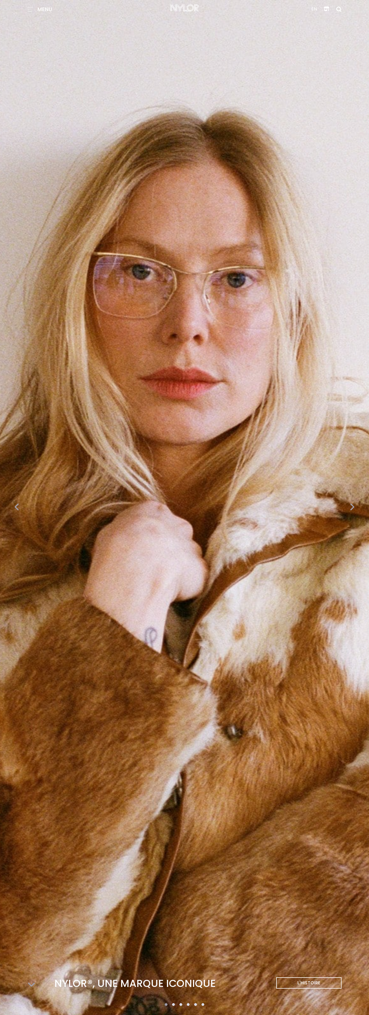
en (314, 9)
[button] (166, 1004)
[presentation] (17, 507)
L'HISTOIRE (308, 983)
